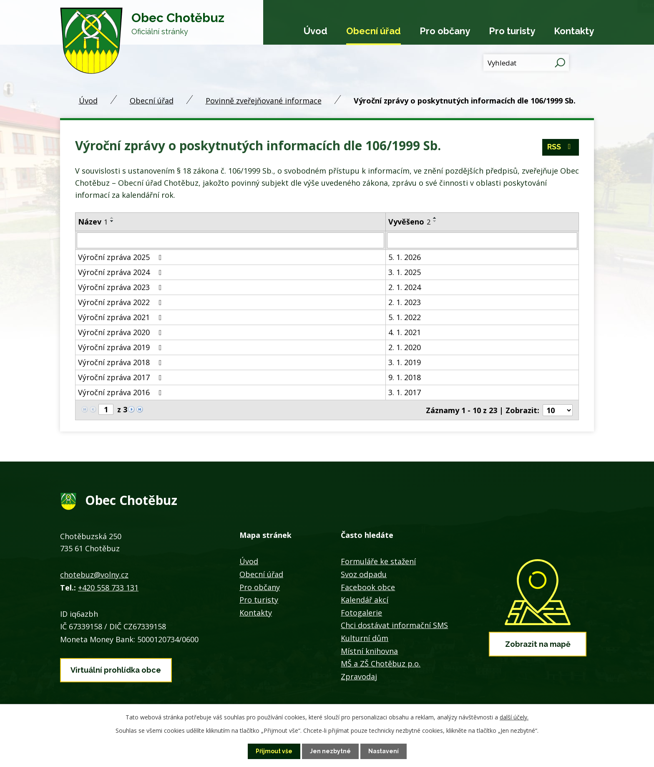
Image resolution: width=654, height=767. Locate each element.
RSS (560, 147)
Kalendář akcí (364, 599)
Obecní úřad (373, 30)
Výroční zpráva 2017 (121, 377)
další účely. (514, 717)
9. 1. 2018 (404, 377)
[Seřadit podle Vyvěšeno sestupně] (435, 221)
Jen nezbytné (330, 751)
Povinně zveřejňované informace (264, 101)
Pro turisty (512, 30)
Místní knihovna (369, 650)
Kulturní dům (364, 638)
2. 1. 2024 (404, 287)
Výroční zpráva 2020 (121, 332)
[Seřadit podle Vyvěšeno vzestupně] (435, 218)
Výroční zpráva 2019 (121, 347)
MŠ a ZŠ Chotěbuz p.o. (380, 663)
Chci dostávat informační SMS (394, 625)
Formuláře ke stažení (378, 561)
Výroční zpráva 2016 (121, 392)
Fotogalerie (361, 612)
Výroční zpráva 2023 (121, 287)
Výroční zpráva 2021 (121, 317)
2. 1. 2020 (404, 347)
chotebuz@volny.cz (94, 574)
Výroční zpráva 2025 (121, 257)
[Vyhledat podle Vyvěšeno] (482, 240)
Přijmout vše (274, 751)
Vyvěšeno (409, 222)
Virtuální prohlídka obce (115, 669)
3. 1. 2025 (404, 272)
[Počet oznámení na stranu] (558, 410)
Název (93, 222)
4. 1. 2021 (404, 332)
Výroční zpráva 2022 (121, 302)
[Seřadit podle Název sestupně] (112, 221)
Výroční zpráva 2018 (121, 362)
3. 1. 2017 (404, 392)
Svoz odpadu (364, 574)
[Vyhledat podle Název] (230, 240)
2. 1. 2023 (404, 302)
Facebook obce (368, 586)
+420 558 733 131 (108, 587)
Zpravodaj (359, 676)
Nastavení (383, 751)
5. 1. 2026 (404, 257)
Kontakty (574, 30)
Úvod (315, 30)
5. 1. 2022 (404, 317)
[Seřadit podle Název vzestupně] (112, 218)
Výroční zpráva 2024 (121, 272)
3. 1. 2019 (404, 362)
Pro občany (445, 30)
